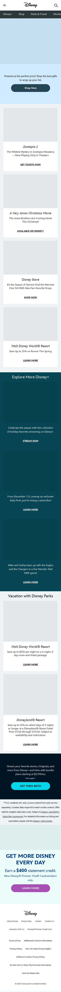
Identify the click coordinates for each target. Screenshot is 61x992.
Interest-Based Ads (30, 973)
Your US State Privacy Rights (38, 949)
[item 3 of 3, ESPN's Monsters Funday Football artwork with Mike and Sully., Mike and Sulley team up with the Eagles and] (30, 554)
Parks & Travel (39, 14)
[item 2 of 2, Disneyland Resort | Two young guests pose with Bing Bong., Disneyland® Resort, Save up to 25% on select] (30, 712)
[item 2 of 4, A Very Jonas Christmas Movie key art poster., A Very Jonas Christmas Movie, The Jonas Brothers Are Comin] (30, 205)
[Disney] (30, 5)
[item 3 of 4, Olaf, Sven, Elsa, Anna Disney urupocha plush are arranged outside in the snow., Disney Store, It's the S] (30, 272)
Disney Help (26, 921)
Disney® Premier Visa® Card (39, 929)
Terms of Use (15, 941)
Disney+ (7, 14)
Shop (21, 14)
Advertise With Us (16, 929)
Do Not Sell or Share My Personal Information (30, 965)
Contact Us (49, 921)
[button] (4, 5)
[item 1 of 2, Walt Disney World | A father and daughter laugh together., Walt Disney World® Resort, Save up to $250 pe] (30, 636)
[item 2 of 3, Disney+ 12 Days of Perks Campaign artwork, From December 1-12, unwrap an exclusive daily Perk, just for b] (30, 483)
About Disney (12, 921)
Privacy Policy (16, 949)
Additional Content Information (38, 941)
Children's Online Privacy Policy (30, 957)
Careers (38, 921)
